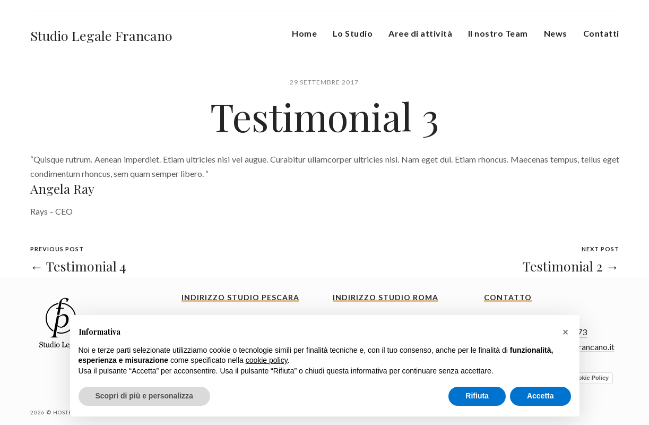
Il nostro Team (498, 33)
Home (304, 33)
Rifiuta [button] (477, 396)
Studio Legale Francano (101, 35)
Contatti (601, 33)
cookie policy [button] (267, 360)
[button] (565, 332)
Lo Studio (353, 33)
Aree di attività (420, 33)
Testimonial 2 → (571, 266)
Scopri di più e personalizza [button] (144, 396)
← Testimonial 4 (78, 266)
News (555, 33)
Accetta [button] (540, 396)
